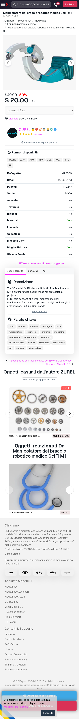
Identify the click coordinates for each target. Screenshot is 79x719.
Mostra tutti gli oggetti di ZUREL (39, 379)
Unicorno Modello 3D (58, 364)
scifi (58, 326)
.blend (12, 160)
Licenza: (13, 118)
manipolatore (15, 332)
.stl (67, 160)
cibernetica (30, 337)
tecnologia (14, 337)
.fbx (41, 160)
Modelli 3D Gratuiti (15, 596)
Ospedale (44, 342)
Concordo (48, 713)
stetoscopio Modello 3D (21, 512)
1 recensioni (39, 134)
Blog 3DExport (13, 617)
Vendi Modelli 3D (14, 606)
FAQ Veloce (11, 644)
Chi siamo (12, 525)
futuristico (32, 332)
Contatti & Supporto (19, 629)
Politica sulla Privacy (16, 659)
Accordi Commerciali (16, 654)
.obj (58, 160)
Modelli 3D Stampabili (17, 591)
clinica (31, 342)
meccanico (45, 337)
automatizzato (16, 342)
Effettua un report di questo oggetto (41, 263)
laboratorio (59, 342)
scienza (20, 348)
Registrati (70, 4)
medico (34, 326)
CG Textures (11, 601)
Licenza (9, 649)
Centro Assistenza (14, 639)
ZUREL (25, 129)
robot (11, 326)
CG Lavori (10, 622)
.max (22, 160)
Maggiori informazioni (16, 707)
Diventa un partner (15, 612)
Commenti (33, 271)
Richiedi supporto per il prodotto (39, 142)
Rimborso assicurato (16, 669)
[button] (70, 413)
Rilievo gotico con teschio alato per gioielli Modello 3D (40, 360)
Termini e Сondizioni (15, 664)
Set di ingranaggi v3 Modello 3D (25, 436)
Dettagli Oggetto (15, 271)
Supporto (10, 634)
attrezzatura (35, 348)
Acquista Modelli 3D (19, 581)
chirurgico (47, 326)
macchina (59, 332)
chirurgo (46, 332)
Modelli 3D (11, 586)
